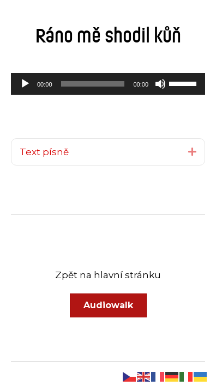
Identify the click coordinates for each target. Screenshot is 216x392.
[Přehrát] (25, 83)
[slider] (93, 84)
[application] (108, 84)
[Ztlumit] (160, 83)
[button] (192, 151)
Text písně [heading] (44, 151)
